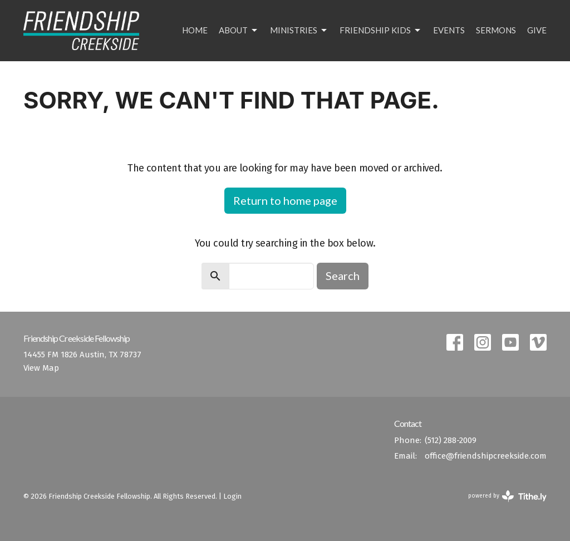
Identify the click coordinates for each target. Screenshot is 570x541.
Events (449, 30)
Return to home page (285, 200)
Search (343, 275)
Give (537, 30)
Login (232, 496)
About (239, 30)
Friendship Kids (381, 30)
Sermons (496, 30)
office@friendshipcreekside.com (486, 456)
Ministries (299, 30)
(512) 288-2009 (450, 440)
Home (195, 30)
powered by (507, 496)
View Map (41, 368)
